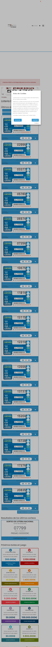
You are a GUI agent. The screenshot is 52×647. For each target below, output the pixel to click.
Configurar (36, 123)
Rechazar (17, 120)
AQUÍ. (34, 115)
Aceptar (35, 120)
